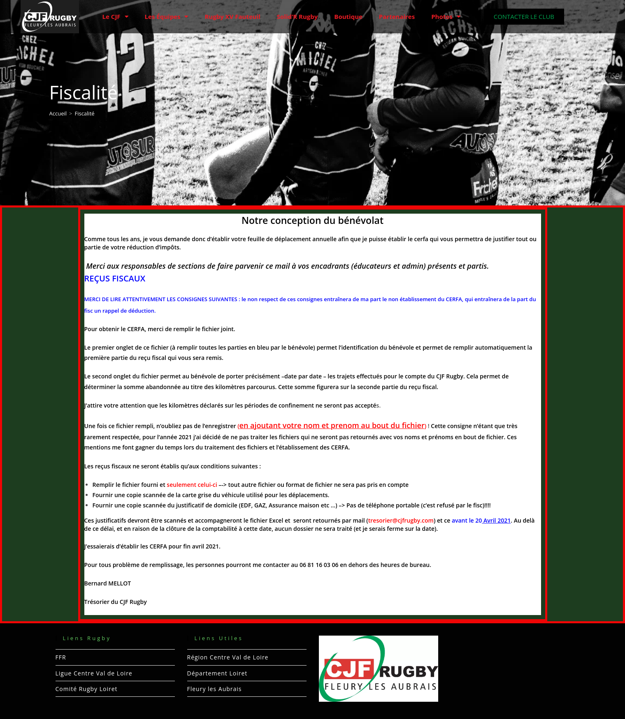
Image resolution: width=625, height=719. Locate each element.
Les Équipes (166, 16)
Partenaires (397, 16)
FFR (61, 657)
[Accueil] (58, 113)
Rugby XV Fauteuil (232, 16)
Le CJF (115, 16)
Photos (445, 16)
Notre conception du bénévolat (312, 220)
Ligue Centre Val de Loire (94, 673)
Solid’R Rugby (297, 16)
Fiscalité (84, 113)
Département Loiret (217, 673)
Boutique (348, 16)
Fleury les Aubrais (214, 689)
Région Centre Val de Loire (228, 657)
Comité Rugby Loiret (87, 689)
